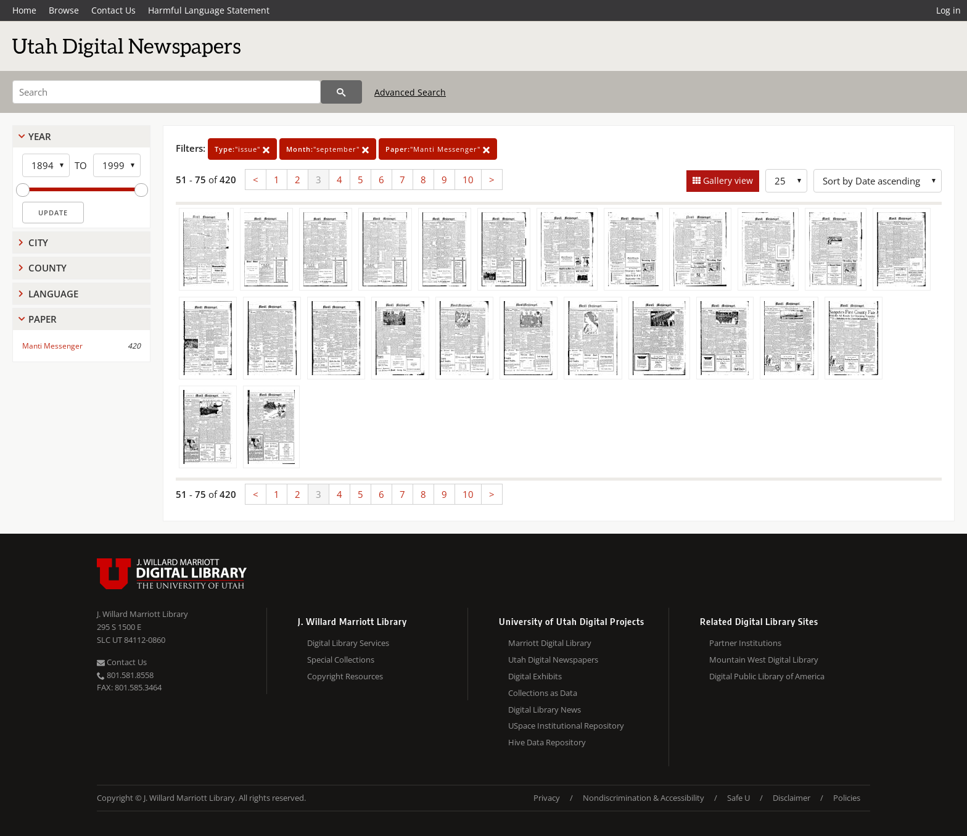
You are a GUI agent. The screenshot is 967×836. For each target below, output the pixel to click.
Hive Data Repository (547, 742)
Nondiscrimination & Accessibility (643, 797)
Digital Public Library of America (767, 676)
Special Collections (340, 659)
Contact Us (113, 10)
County (47, 268)
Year (39, 136)
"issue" (242, 149)
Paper (42, 319)
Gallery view (727, 180)
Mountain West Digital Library (763, 659)
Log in (948, 10)
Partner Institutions (745, 642)
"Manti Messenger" (437, 149)
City (38, 242)
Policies (846, 797)
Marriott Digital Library (549, 642)
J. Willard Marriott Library (142, 613)
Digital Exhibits (535, 676)
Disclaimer (791, 797)
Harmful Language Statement (209, 10)
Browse (64, 10)
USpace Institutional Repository (566, 725)
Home (24, 10)
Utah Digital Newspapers (553, 659)
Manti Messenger (52, 346)
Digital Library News (544, 709)
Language (53, 294)
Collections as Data (542, 692)
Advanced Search (410, 92)
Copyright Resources (345, 676)
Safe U (738, 797)
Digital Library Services (348, 642)
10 (468, 179)
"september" (327, 149)
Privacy (546, 797)
